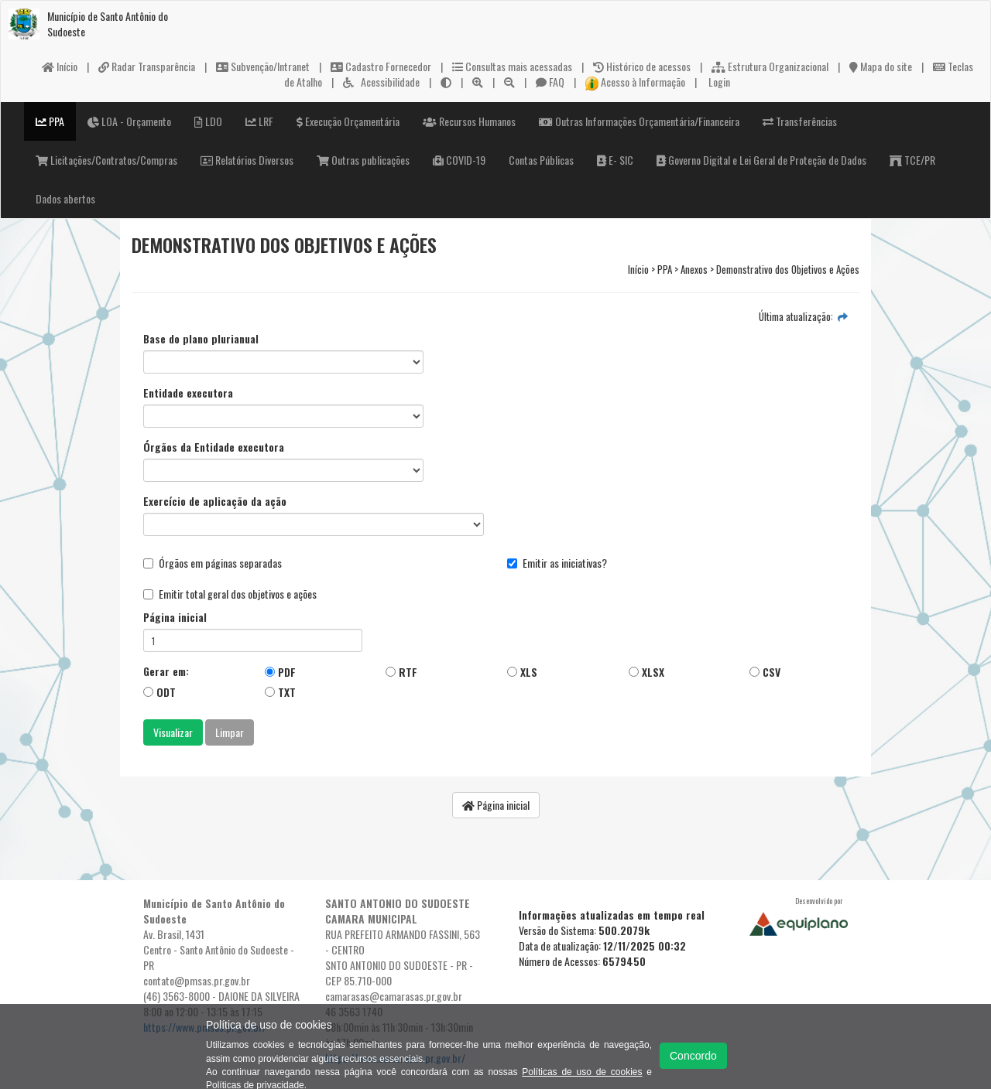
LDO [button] (208, 121)
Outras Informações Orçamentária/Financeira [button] (639, 121)
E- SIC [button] (615, 160)
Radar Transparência (146, 66)
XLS (522, 672)
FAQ (550, 81)
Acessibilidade (381, 81)
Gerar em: (166, 671)
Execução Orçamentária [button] (348, 121)
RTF (401, 672)
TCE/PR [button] (912, 160)
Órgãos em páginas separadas (212, 563)
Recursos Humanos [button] (469, 121)
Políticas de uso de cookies (582, 1072)
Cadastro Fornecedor (381, 66)
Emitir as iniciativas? (557, 563)
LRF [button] (259, 121)
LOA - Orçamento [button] (129, 121)
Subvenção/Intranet (263, 66)
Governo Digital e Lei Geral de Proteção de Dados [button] (761, 160)
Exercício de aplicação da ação (214, 501)
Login (718, 81)
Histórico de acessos (642, 66)
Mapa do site (880, 66)
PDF (280, 672)
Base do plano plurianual (201, 338)
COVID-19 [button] (459, 160)
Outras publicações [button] (363, 160)
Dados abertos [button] (65, 198)
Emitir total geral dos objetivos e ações (230, 594)
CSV (764, 672)
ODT (159, 692)
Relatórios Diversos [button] (247, 160)
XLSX (646, 672)
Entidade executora (188, 393)
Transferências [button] (800, 121)
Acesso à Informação (635, 81)
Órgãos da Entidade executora (213, 447)
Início (59, 66)
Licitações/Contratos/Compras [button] (106, 160)
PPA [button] (50, 121)
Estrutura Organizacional (770, 66)
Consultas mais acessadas (512, 66)
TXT (280, 692)
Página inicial (175, 617)
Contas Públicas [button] (541, 160)
